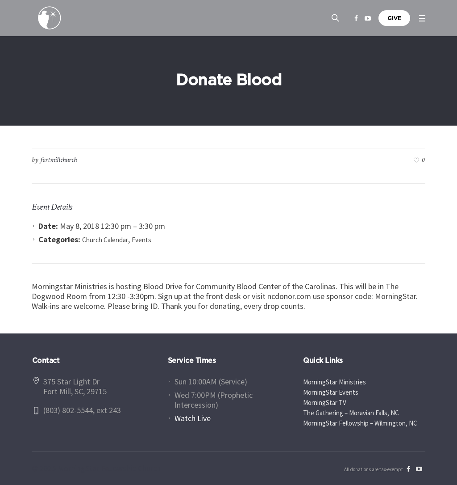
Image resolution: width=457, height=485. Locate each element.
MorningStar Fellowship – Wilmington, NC (360, 423)
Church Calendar (105, 240)
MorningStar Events (330, 392)
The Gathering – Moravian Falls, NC (351, 413)
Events (141, 240)
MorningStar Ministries (334, 382)
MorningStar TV (324, 402)
